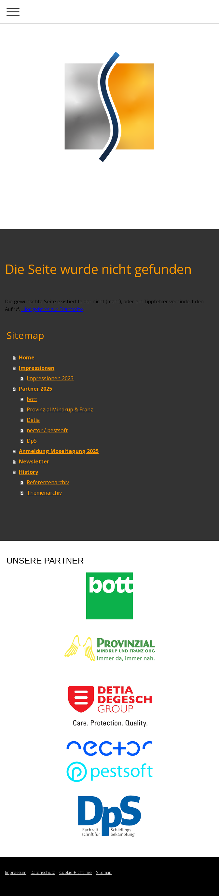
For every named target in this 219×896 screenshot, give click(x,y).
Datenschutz (43, 872)
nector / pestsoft (47, 430)
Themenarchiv (44, 492)
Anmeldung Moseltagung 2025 (59, 451)
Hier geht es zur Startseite (52, 309)
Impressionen (36, 367)
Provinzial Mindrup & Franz (60, 409)
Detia (33, 419)
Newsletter (34, 461)
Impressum (15, 872)
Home (26, 357)
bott (32, 399)
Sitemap (104, 872)
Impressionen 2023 (50, 378)
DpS (32, 440)
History (28, 471)
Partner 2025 (35, 388)
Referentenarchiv (48, 482)
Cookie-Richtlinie (75, 872)
